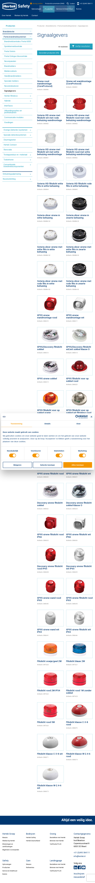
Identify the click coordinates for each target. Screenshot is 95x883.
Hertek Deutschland (33, 841)
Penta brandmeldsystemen (15, 37)
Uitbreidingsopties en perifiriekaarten (13, 112)
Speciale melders (11, 81)
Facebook (79, 868)
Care (28, 861)
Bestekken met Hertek (57, 838)
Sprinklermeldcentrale (13, 46)
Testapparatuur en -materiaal (15, 155)
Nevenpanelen (10, 61)
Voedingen (8, 122)
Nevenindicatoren (11, 86)
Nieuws (5, 838)
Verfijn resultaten (81, 46)
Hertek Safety (31, 838)
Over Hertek (6, 15)
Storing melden (36, 3)
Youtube (83, 868)
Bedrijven (30, 834)
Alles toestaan (78, 465)
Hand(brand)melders (12, 76)
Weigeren (17, 465)
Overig (53, 834)
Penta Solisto (9, 51)
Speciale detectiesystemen (15, 135)
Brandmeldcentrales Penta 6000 (17, 41)
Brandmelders (10, 66)
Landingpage (56, 861)
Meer (30, 31)
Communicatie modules (13, 117)
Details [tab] (48, 424)
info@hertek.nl (79, 857)
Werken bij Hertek (21, 15)
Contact (35, 15)
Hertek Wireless (11, 96)
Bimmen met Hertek (57, 841)
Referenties (30, 868)
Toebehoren (9, 160)
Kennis (78, 9)
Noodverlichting (9, 179)
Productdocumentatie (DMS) (54, 3)
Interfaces (8, 106)
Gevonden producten (50, 53)
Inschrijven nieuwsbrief (79, 876)
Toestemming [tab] (16, 424)
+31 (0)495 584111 (85, 3)
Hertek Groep (8, 834)
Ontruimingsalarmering (12, 174)
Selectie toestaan (47, 465)
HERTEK (16, 6)
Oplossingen (36, 9)
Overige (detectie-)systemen (15, 130)
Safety (5, 861)
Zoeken (71, 4)
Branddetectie (8, 32)
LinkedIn (75, 868)
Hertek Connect (10, 145)
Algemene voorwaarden (10, 850)
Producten (7, 26)
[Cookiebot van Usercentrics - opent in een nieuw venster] (77, 416)
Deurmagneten (10, 140)
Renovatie (8, 150)
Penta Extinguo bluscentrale (15, 56)
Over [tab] (78, 424)
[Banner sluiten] (91, 417)
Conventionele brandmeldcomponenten (14, 166)
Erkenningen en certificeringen (7, 846)
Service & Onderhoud (9, 871)
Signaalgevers (10, 91)
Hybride (7, 101)
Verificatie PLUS (55, 845)
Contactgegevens (82, 834)
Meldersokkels (10, 71)
